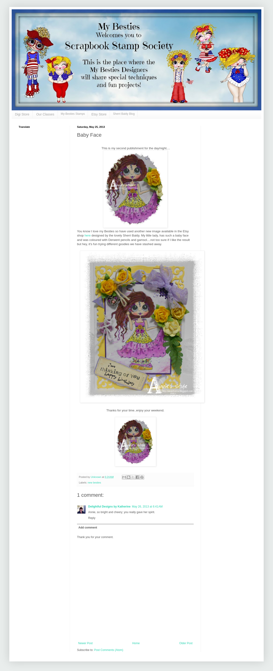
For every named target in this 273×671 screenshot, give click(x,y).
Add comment (87, 527)
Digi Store (22, 114)
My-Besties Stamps (73, 113)
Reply (91, 518)
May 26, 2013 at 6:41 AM (147, 506)
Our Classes (45, 114)
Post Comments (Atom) (108, 650)
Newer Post (85, 643)
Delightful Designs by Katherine (109, 506)
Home (136, 643)
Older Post (185, 643)
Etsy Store (99, 114)
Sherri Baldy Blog (124, 113)
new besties (94, 482)
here (87, 235)
